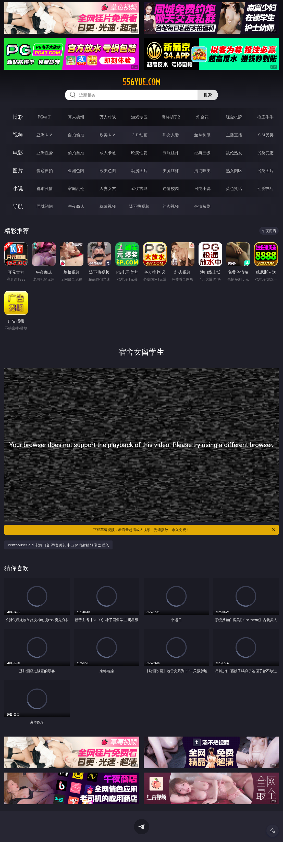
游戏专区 (139, 117)
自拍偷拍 (76, 135)
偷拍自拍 (76, 152)
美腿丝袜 (171, 170)
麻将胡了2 (171, 117)
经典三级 (202, 152)
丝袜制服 (202, 135)
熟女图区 (234, 170)
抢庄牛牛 (265, 117)
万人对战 (108, 117)
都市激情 (44, 188)
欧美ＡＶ (108, 135)
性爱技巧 (265, 188)
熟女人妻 (171, 135)
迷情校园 (171, 188)
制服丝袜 (171, 152)
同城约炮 (44, 206)
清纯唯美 (202, 170)
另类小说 (202, 188)
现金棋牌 (234, 117)
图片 (18, 170)
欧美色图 (108, 170)
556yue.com (141, 82)
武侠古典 (139, 188)
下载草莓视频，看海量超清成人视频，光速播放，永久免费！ (184, 530)
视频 (18, 134)
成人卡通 (108, 152)
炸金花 (202, 117)
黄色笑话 (234, 188)
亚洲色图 (76, 170)
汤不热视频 (139, 206)
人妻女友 (108, 188)
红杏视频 (171, 206)
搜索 (208, 95)
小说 (18, 188)
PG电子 (44, 117)
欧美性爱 (139, 152)
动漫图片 (139, 170)
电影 (18, 152)
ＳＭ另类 (265, 135)
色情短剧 (202, 206)
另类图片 (265, 170)
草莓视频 (108, 206)
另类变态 (265, 152)
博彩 (18, 116)
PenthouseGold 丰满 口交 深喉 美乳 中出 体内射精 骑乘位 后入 (58, 545)
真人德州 (76, 117)
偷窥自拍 (44, 170)
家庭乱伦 (76, 188)
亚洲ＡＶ (44, 135)
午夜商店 (76, 206)
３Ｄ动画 (139, 135)
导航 (18, 206)
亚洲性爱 (44, 152)
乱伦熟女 (234, 152)
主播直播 (234, 135)
